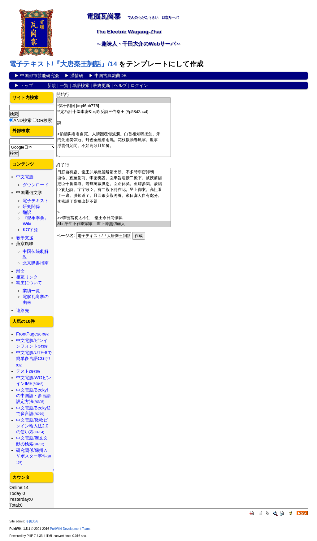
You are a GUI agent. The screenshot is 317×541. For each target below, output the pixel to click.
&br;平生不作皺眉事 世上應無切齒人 (114, 224)
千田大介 (32, 521)
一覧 (64, 85)
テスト (28, 371)
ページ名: (65, 235)
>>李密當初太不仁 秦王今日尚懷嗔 (114, 218)
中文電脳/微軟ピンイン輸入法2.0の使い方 (32, 426)
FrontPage (33, 333)
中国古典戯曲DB (110, 75)
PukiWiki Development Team (69, 528)
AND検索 (22, 120)
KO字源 (30, 229)
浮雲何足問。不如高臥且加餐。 (114, 146)
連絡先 (22, 310)
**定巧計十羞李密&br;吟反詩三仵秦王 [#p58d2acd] (114, 112)
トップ (26, 85)
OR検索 (44, 120)
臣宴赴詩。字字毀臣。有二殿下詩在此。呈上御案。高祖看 (114, 190)
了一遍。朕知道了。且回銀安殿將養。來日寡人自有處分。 (114, 196)
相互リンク (27, 277)
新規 (51, 85)
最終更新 (101, 85)
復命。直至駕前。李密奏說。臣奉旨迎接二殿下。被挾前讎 (114, 178)
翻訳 (27, 212)
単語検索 (80, 85)
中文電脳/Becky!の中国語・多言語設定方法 (33, 395)
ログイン (139, 85)
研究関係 (31, 206)
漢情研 (76, 75)
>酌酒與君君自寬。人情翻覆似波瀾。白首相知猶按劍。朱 (114, 134)
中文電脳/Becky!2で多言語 (33, 410)
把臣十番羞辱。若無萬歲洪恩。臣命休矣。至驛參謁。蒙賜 (114, 184)
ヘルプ (120, 85)
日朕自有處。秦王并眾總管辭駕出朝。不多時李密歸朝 (114, 172)
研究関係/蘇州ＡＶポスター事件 (33, 456)
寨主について (29, 282)
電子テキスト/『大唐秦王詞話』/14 (63, 64)
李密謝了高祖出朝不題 (114, 202)
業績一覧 (31, 290)
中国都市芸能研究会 (39, 75)
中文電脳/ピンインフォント (32, 343)
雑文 (20, 271)
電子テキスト (36, 200)
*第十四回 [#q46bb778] (114, 106)
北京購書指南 (36, 263)
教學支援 (24, 237)
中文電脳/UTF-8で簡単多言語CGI (34, 358)
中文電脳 (24, 176)
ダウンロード (36, 184)
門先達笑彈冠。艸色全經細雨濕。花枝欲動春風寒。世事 (114, 140)
